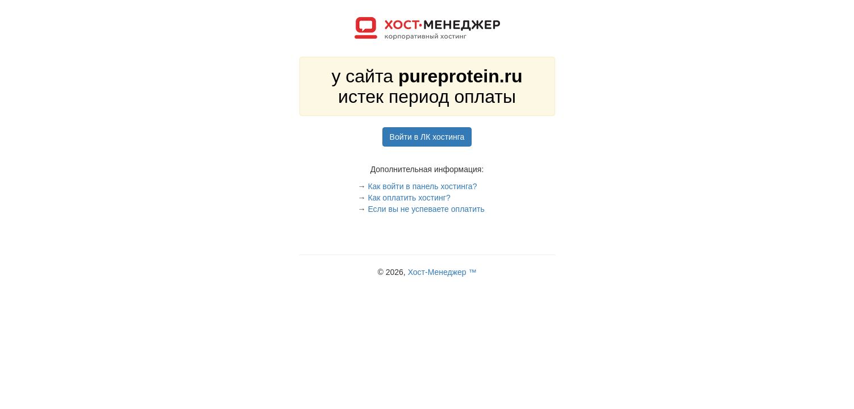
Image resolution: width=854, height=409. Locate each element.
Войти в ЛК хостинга (427, 136)
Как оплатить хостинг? (409, 197)
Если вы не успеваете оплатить (426, 209)
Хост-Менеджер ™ (442, 272)
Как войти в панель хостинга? (422, 186)
